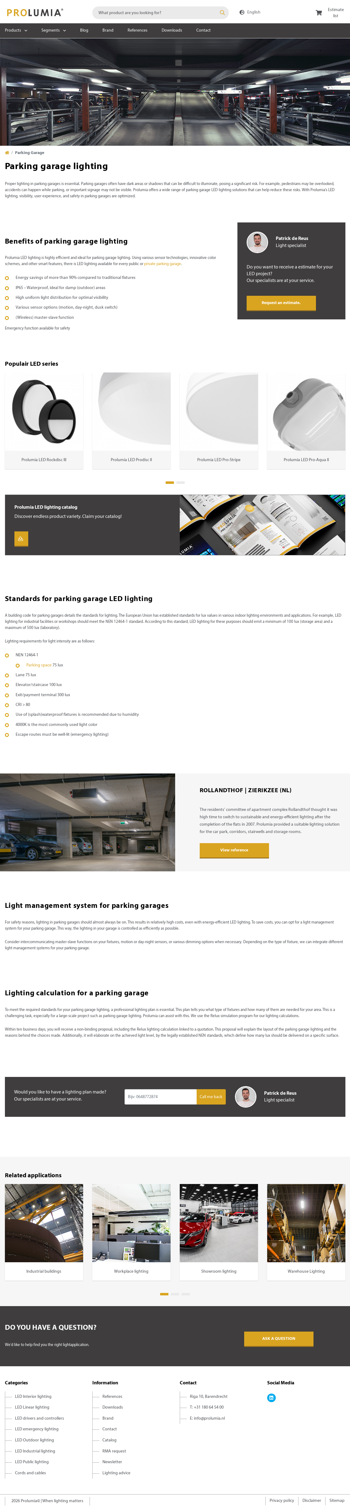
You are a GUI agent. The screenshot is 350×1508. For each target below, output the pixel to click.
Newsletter (112, 1462)
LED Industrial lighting (35, 1451)
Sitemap (336, 1500)
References (138, 30)
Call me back (211, 1097)
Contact (203, 30)
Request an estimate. (281, 303)
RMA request (114, 1451)
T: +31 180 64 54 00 (207, 1407)
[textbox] (160, 12)
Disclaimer (311, 1500)
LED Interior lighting (33, 1396)
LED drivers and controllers (39, 1418)
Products (13, 30)
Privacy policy (282, 1500)
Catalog (109, 1440)
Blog (84, 30)
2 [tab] (180, 482)
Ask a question (278, 1338)
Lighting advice (116, 1473)
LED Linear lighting (32, 1407)
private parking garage (162, 264)
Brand (107, 30)
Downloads (172, 30)
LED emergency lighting (37, 1429)
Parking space (39, 665)
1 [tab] (170, 482)
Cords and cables (30, 1473)
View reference (234, 850)
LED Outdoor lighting (34, 1440)
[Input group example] (161, 1097)
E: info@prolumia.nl (207, 1418)
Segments (50, 30)
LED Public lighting (32, 1462)
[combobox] (160, 12)
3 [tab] (186, 1294)
